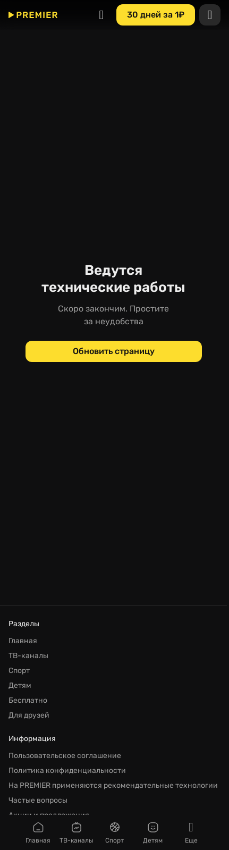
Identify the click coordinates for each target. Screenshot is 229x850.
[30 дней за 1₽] (155, 15)
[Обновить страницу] (114, 351)
